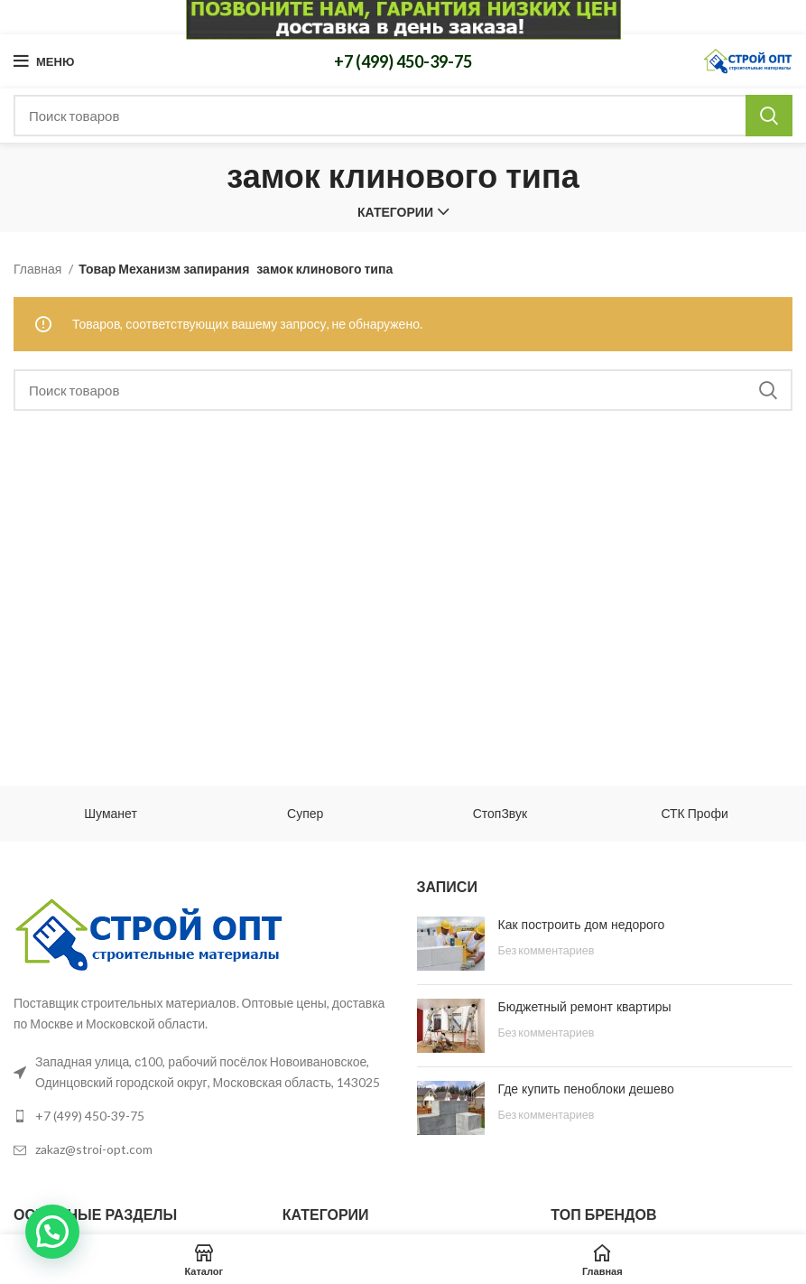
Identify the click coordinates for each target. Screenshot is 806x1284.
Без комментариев (546, 950)
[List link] (202, 1116)
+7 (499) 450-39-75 (403, 61)
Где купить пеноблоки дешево (586, 1089)
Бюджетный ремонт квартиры (585, 1007)
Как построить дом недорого (581, 925)
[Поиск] (403, 115)
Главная (39, 268)
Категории (395, 212)
